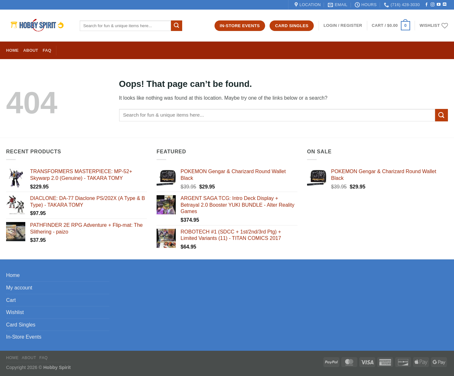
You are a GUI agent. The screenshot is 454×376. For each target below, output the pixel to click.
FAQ (47, 50)
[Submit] (176, 25)
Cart (11, 300)
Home (12, 50)
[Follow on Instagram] (432, 5)
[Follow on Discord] (445, 5)
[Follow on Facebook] (426, 5)
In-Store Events (23, 337)
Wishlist (15, 312)
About (30, 50)
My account (19, 287)
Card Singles (21, 324)
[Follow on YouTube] (439, 5)
